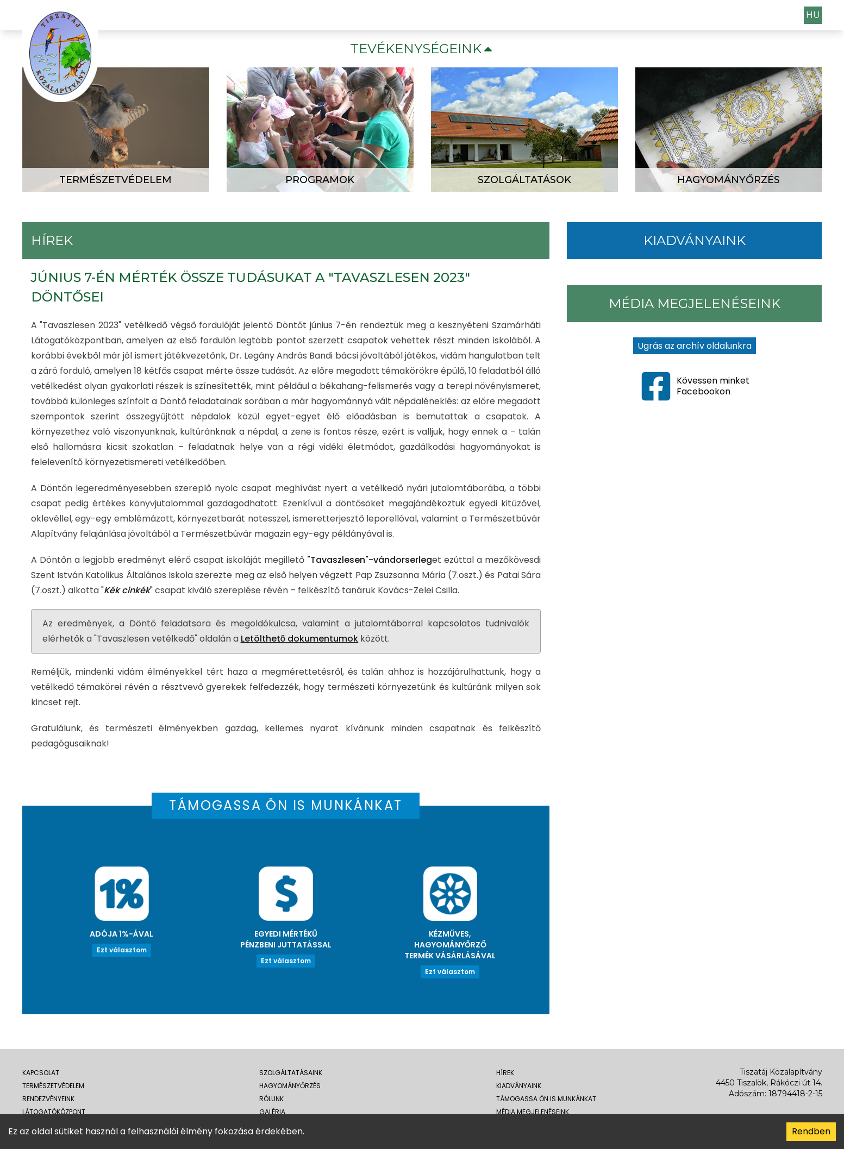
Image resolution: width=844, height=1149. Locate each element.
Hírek (505, 1072)
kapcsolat (40, 1072)
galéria (272, 1111)
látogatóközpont (53, 1111)
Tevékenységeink (422, 48)
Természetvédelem (53, 1085)
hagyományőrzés (290, 1085)
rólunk (271, 1098)
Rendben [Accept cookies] (811, 1131)
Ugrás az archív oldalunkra (694, 346)
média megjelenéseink (532, 1111)
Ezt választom (122, 950)
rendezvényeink (48, 1098)
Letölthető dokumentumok (300, 638)
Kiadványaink (518, 1085)
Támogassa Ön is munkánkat (546, 1098)
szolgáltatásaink (290, 1072)
